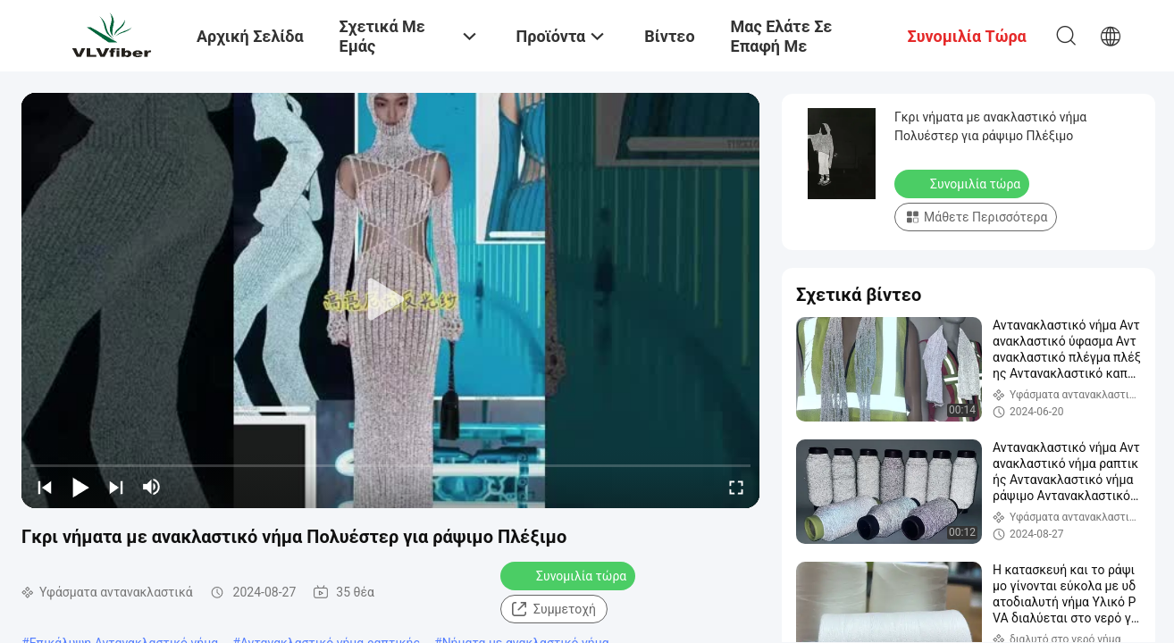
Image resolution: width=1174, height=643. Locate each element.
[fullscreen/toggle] (736, 486)
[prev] (45, 486)
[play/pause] (80, 486)
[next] (116, 486)
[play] (390, 300)
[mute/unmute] (152, 486)
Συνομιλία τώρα (569, 575)
